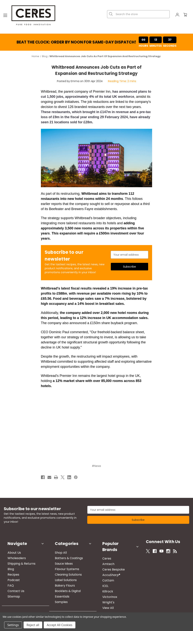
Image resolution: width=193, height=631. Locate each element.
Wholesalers (13, 554)
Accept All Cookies (59, 625)
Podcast (10, 576)
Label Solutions (62, 576)
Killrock (104, 582)
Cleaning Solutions (64, 571)
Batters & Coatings (65, 554)
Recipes (9, 571)
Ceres (103, 549)
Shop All (57, 549)
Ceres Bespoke (110, 560)
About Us (10, 549)
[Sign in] (177, 15)
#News (96, 466)
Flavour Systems (63, 565)
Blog (7, 565)
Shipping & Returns (18, 560)
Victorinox (106, 587)
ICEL (102, 576)
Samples (57, 598)
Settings (13, 625)
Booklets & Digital (64, 587)
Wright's (105, 593)
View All (104, 598)
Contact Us (12, 587)
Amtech (105, 554)
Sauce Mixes (60, 560)
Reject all (33, 625)
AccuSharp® (107, 565)
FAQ (7, 582)
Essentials (58, 593)
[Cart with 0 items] (185, 15)
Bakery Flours (61, 582)
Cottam (104, 571)
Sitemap (10, 593)
